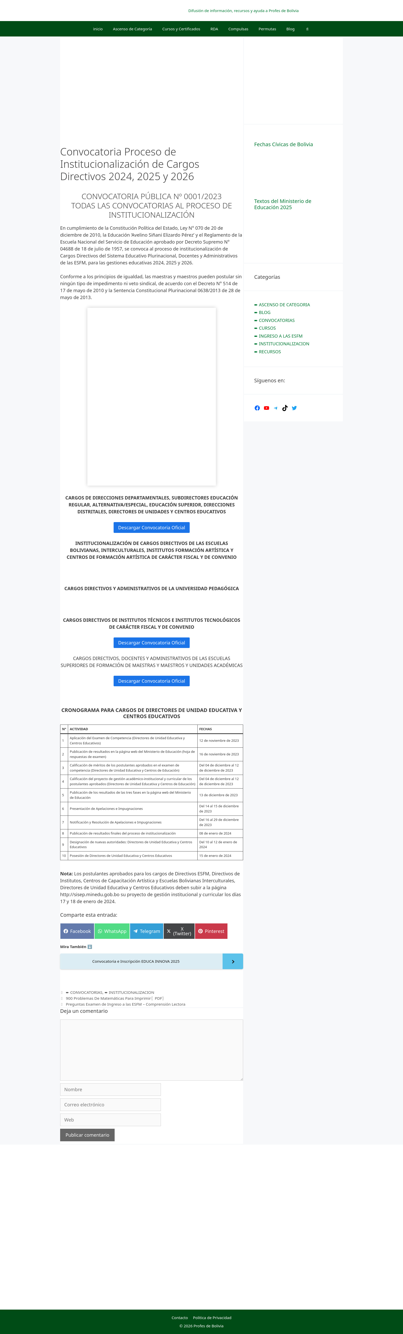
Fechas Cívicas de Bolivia (283, 144)
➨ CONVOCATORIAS (84, 992)
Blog (290, 28)
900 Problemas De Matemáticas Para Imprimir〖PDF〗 (116, 998)
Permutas (267, 28)
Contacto (180, 1317)
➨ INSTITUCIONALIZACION (129, 992)
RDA (214, 28)
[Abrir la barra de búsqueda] (307, 28)
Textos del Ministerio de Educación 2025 (282, 204)
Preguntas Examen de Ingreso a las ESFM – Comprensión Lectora (125, 1004)
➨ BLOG (262, 312)
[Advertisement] (292, 80)
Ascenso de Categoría (132, 28)
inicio (98, 28)
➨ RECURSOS (267, 352)
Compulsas (238, 28)
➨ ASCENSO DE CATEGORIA (282, 305)
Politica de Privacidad (212, 1317)
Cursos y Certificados (181, 28)
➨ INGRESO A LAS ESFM (278, 336)
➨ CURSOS (265, 328)
